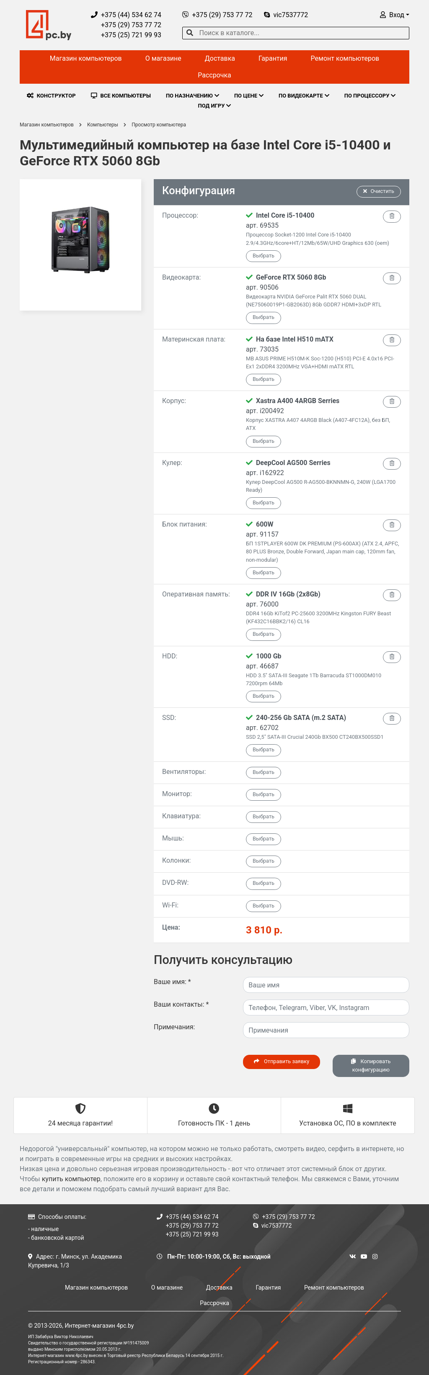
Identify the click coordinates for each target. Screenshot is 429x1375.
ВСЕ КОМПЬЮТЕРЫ (121, 96)
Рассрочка (214, 75)
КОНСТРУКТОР (51, 96)
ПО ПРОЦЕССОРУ (370, 96)
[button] (394, 15)
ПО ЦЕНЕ (249, 96)
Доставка (220, 58)
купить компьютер (71, 1179)
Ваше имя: (172, 982)
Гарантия (272, 58)
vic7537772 (286, 15)
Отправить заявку (281, 1061)
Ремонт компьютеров (345, 58)
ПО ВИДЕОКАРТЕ (304, 96)
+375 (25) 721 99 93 (126, 35)
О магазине (163, 58)
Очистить (378, 191)
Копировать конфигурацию (370, 1065)
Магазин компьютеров (86, 58)
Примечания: (174, 1027)
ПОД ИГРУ (214, 106)
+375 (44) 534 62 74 (126, 15)
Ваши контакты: (181, 1004)
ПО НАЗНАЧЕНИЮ (192, 96)
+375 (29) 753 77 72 (126, 25)
